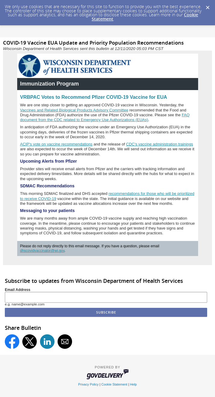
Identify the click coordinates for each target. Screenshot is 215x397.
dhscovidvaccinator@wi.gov (42, 251)
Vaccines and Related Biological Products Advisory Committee (74, 110)
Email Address (17, 290)
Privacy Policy (88, 384)
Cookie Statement (114, 384)
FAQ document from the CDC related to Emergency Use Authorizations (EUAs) (105, 117)
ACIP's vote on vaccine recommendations (56, 144)
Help (133, 384)
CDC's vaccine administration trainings (159, 144)
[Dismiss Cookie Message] (207, 5)
